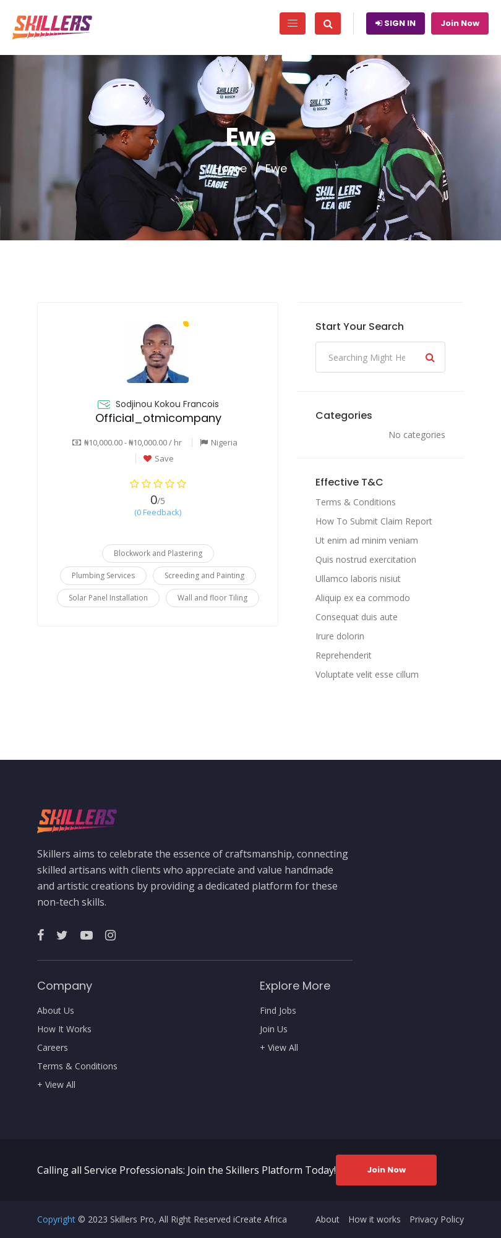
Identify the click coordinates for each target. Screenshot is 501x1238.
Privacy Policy (436, 1219)
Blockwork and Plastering (158, 553)
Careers (52, 1048)
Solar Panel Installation (108, 597)
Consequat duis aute (356, 617)
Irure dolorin (339, 636)
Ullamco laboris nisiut (358, 578)
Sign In (395, 23)
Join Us (274, 1029)
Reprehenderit (343, 655)
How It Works (64, 1029)
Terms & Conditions (355, 502)
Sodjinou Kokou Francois (167, 404)
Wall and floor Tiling (212, 597)
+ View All (56, 1085)
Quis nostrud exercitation (365, 559)
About (327, 1219)
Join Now (459, 23)
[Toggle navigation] (293, 23)
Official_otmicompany (158, 418)
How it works (374, 1219)
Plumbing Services (103, 575)
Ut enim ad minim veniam (366, 540)
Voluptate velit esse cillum (367, 674)
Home (230, 168)
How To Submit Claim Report (373, 521)
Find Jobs (278, 1011)
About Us (55, 1011)
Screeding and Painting (204, 575)
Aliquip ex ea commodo (362, 598)
